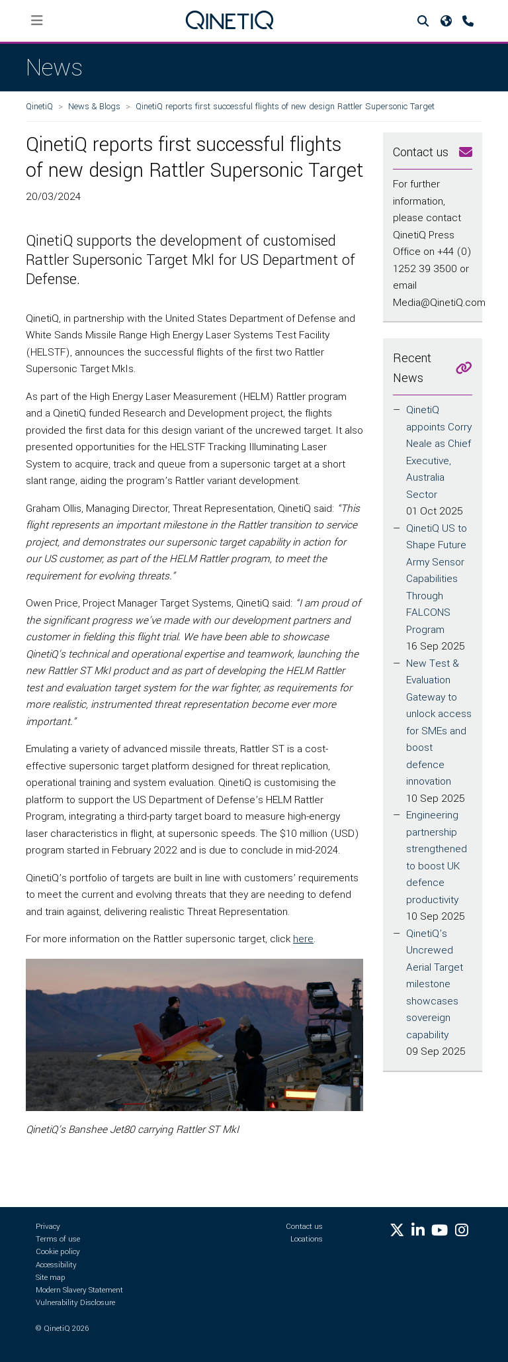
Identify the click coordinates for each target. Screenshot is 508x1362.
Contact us (304, 1226)
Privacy (48, 1226)
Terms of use (58, 1239)
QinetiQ (39, 106)
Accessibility (56, 1265)
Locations (306, 1239)
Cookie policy (58, 1251)
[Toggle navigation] (37, 21)
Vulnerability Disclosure (75, 1302)
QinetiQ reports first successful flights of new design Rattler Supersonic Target (285, 106)
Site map (50, 1277)
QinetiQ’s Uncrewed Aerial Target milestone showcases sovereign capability (434, 984)
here (303, 939)
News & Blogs (94, 106)
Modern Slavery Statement (79, 1290)
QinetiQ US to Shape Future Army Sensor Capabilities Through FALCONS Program (436, 579)
